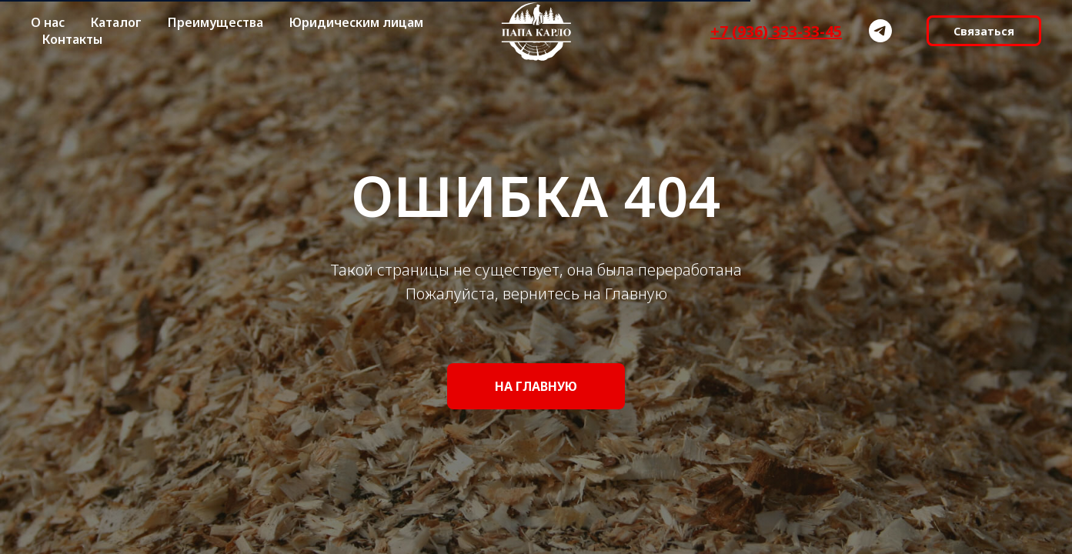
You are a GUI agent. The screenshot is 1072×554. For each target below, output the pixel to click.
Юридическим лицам (356, 22)
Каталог (116, 22)
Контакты (72, 39)
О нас (48, 22)
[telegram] (880, 30)
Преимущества (215, 22)
